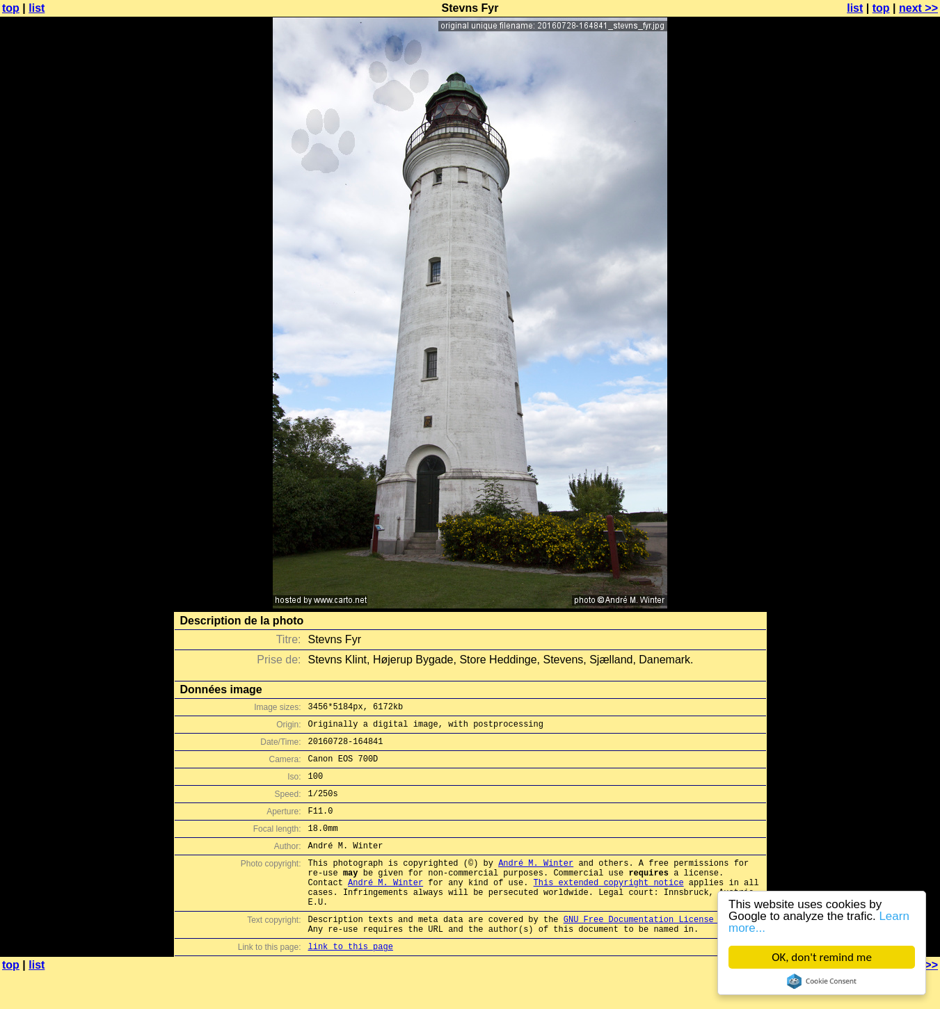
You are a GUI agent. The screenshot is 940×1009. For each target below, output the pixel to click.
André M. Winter (535, 883)
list (37, 8)
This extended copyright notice (609, 907)
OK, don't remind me (822, 957)
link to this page (350, 981)
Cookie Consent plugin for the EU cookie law (822, 981)
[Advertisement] (883, 344)
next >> (918, 8)
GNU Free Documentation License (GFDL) (656, 950)
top (10, 8)
